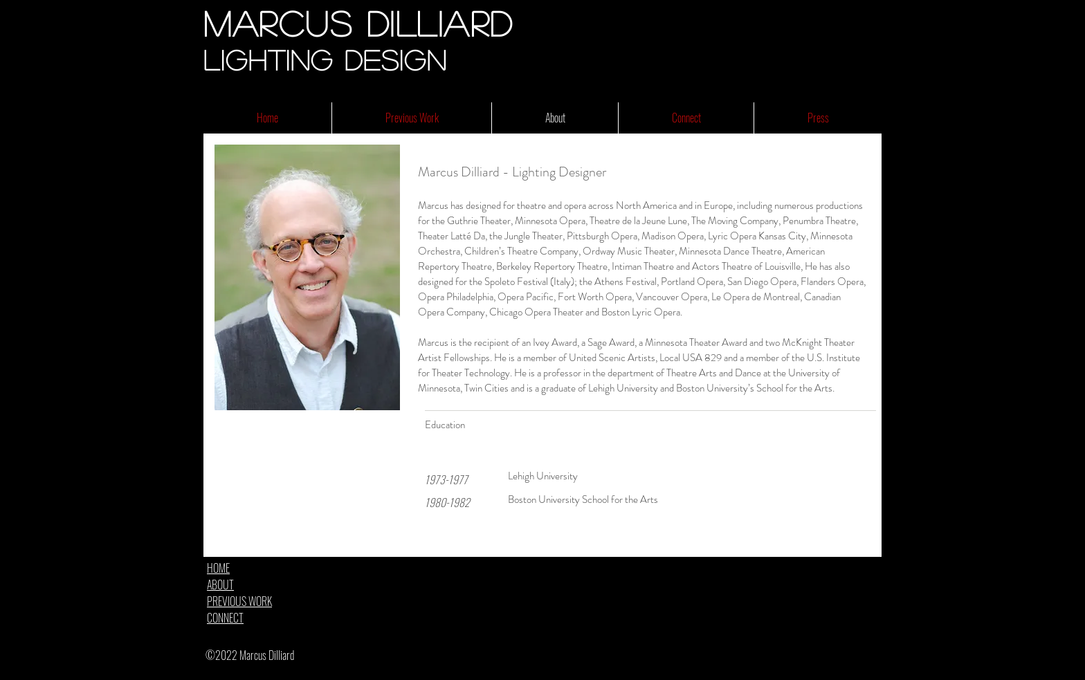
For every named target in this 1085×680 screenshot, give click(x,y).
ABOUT (220, 584)
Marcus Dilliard (358, 23)
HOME (218, 568)
